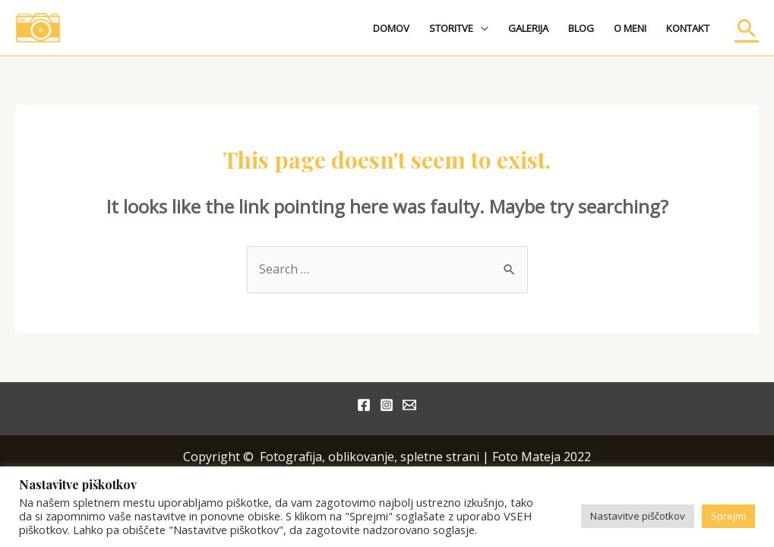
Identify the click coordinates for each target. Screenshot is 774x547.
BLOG (581, 28)
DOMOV (391, 28)
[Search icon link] (747, 28)
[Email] (409, 405)
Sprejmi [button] (728, 516)
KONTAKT (687, 28)
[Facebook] (364, 405)
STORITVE (451, 28)
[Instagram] (386, 405)
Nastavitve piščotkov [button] (637, 516)
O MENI (630, 28)
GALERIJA (528, 28)
